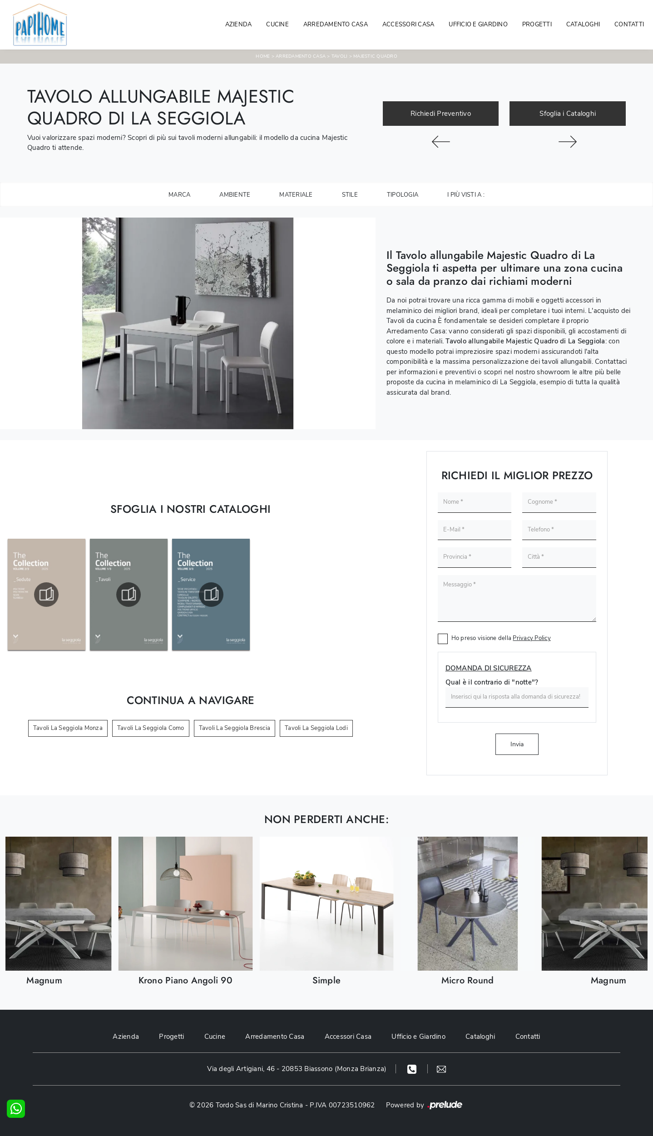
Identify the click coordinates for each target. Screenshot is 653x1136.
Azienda (238, 24)
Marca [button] (179, 195)
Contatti (629, 24)
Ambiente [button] (234, 195)
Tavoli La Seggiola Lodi (316, 728)
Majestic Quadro (375, 56)
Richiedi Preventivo (441, 113)
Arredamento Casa (335, 24)
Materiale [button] (295, 195)
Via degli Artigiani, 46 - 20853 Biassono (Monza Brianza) (296, 1068)
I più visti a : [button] (466, 195)
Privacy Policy (532, 638)
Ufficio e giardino (478, 24)
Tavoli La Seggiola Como (150, 728)
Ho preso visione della (501, 638)
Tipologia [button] (402, 195)
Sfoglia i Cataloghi (567, 113)
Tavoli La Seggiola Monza (68, 728)
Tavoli (339, 56)
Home (263, 56)
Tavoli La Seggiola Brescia (235, 728)
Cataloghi (583, 24)
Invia (517, 744)
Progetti (537, 24)
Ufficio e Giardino (418, 1036)
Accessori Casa (408, 24)
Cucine (277, 24)
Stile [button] (350, 195)
